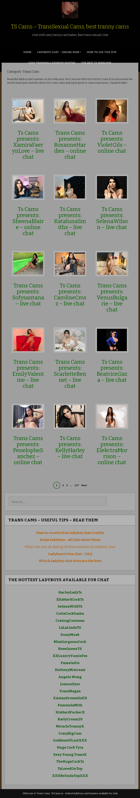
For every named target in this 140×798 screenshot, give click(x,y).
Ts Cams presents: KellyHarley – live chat (70, 447)
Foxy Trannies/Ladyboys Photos (51, 62)
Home (28, 52)
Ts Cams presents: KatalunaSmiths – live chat (70, 221)
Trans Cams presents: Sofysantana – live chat (28, 294)
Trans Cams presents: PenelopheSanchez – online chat (28, 450)
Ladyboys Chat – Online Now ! (59, 52)
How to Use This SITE (102, 52)
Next (84, 485)
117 (77, 485)
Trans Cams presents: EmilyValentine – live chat (28, 374)
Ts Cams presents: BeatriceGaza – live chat (112, 371)
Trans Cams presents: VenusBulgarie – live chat (112, 297)
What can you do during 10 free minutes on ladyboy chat (70, 547)
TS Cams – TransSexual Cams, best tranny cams (70, 26)
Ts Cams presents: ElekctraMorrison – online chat (112, 450)
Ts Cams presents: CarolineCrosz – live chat (70, 294)
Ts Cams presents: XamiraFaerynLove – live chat (28, 145)
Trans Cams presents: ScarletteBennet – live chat (70, 374)
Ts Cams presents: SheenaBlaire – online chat (28, 221)
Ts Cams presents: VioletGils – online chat (112, 142)
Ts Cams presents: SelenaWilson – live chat (112, 218)
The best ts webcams (96, 62)
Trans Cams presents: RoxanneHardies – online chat (70, 145)
